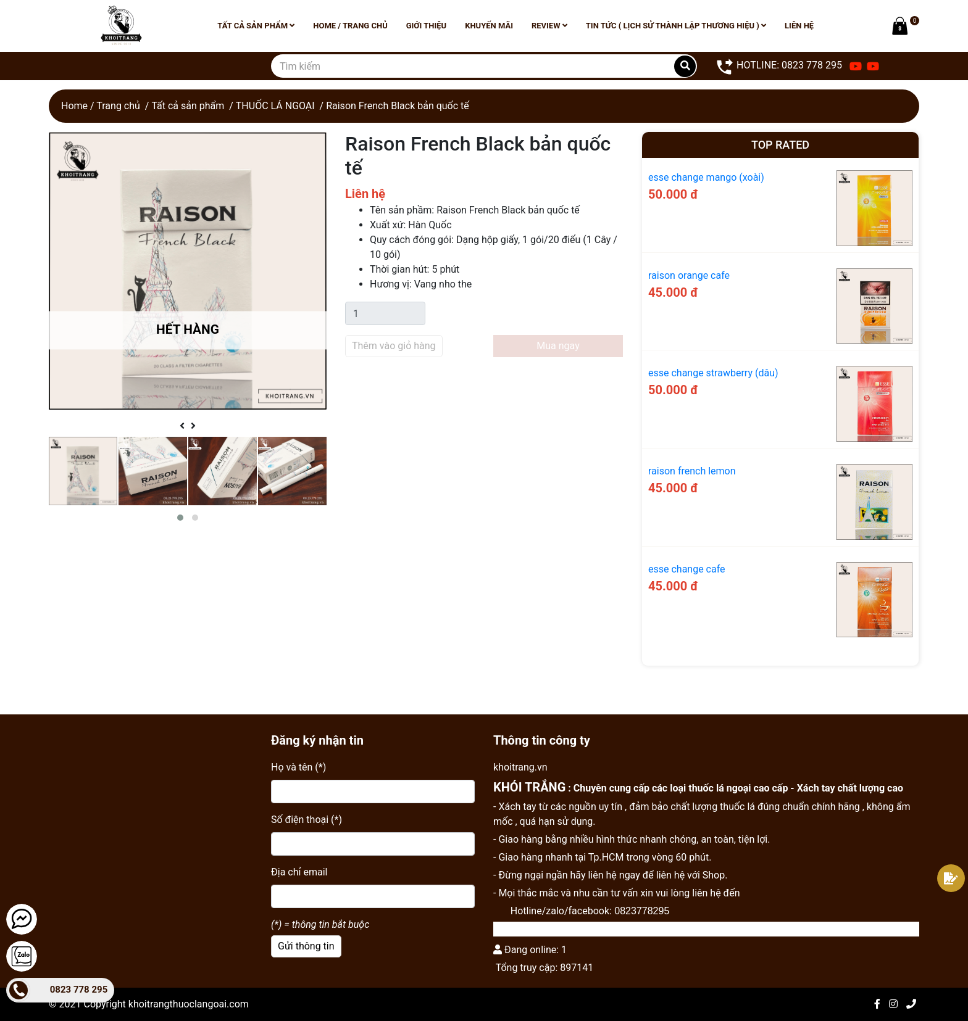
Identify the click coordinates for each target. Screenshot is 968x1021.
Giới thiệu (426, 25)
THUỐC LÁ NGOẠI (275, 106)
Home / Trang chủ (350, 25)
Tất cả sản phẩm (255, 25)
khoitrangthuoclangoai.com (188, 1004)
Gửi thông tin (306, 946)
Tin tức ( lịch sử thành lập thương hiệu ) (676, 25)
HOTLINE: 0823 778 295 (779, 66)
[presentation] (182, 426)
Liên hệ (799, 25)
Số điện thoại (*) (306, 819)
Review (549, 25)
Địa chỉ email (299, 872)
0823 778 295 (79, 989)
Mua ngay (557, 346)
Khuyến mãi (489, 25)
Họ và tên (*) (298, 767)
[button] (180, 517)
